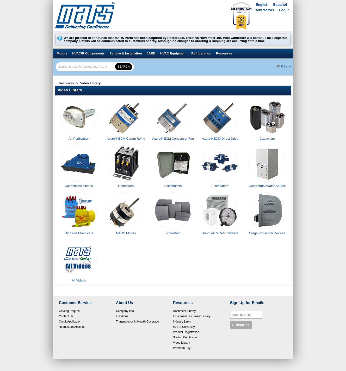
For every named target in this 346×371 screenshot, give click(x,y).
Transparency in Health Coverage (137, 321)
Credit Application (70, 321)
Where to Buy (182, 348)
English (262, 4)
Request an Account (72, 327)
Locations (122, 316)
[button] (174, 90)
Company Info (125, 311)
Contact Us (66, 316)
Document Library (184, 311)
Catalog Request (69, 311)
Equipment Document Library (191, 316)
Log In (284, 10)
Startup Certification (185, 337)
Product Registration (186, 332)
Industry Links (182, 321)
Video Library (181, 342)
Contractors (264, 10)
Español (280, 4)
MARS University (184, 327)
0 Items (286, 66)
